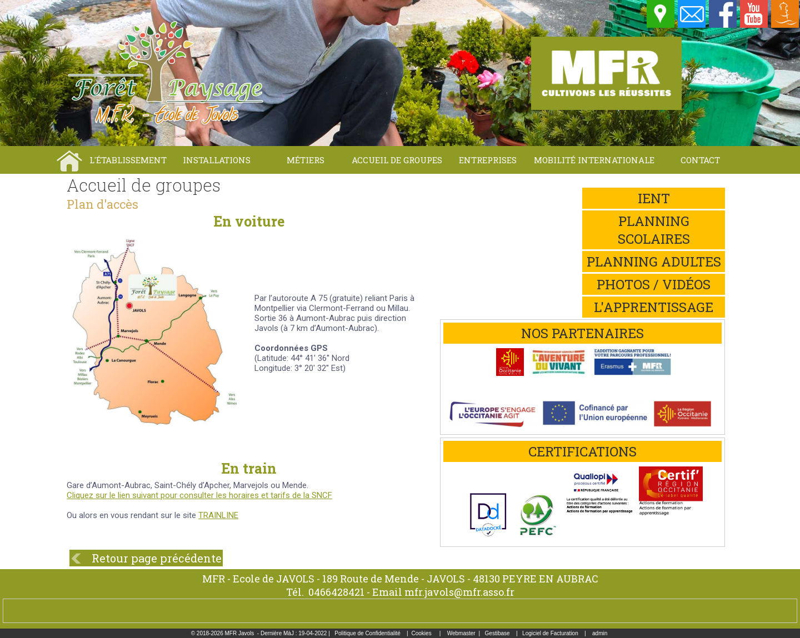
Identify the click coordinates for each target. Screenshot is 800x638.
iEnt (654, 198)
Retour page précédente (157, 558)
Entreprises (488, 159)
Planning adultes (654, 261)
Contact (700, 159)
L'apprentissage (653, 307)
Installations (217, 159)
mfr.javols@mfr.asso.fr (459, 592)
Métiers (305, 159)
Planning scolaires (654, 230)
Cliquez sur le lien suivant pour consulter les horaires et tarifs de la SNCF (199, 495)
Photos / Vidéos (654, 284)
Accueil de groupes (397, 159)
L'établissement (128, 159)
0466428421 (336, 592)
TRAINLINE (218, 515)
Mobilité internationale (594, 159)
